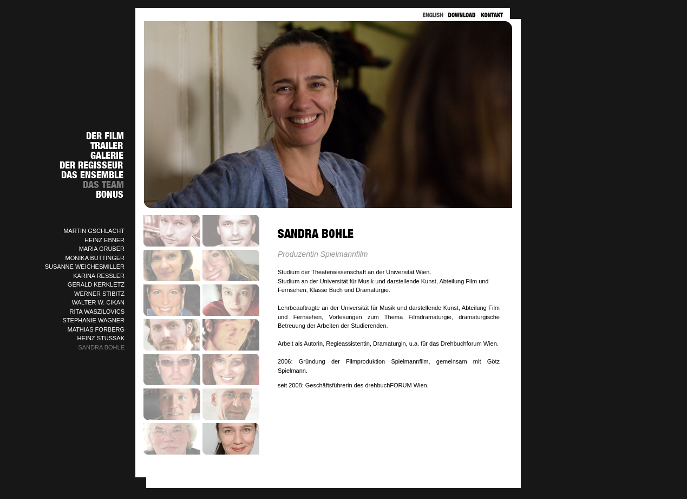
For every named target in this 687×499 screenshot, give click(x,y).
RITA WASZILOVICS (97, 311)
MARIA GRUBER (102, 248)
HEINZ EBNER (104, 240)
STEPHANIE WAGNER (94, 320)
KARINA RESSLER (99, 276)
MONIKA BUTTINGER (95, 258)
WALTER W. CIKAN (98, 302)
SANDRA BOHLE (101, 347)
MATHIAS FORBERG (96, 329)
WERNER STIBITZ (99, 293)
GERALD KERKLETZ (96, 284)
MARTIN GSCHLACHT (94, 231)
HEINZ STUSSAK (101, 338)
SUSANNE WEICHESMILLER (85, 266)
